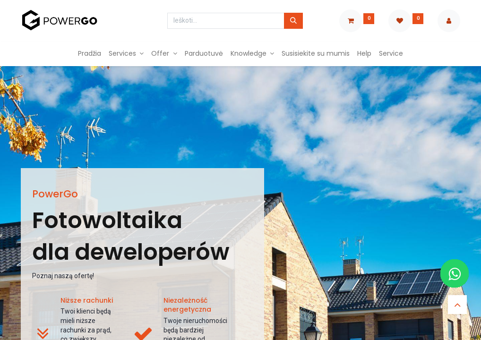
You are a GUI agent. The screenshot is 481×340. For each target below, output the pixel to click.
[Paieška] (293, 21)
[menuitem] (89, 53)
